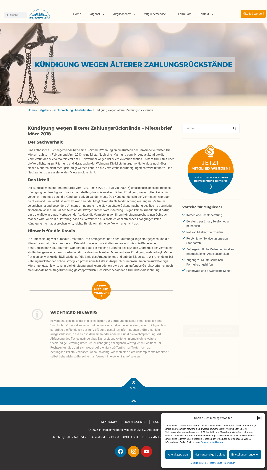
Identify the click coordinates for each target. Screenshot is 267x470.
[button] (259, 418)
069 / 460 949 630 (158, 437)
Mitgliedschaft (124, 14)
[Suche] (234, 128)
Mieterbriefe (83, 110)
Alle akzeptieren (178, 454)
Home (77, 14)
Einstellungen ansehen (245, 454)
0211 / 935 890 (118, 437)
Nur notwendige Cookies (210, 454)
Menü (133, 388)
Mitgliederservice (157, 14)
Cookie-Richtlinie (199, 463)
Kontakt (206, 14)
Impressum (229, 463)
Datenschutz (215, 463)
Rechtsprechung (62, 110)
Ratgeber (96, 14)
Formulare (184, 14)
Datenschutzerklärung (212, 442)
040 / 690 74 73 (77, 437)
